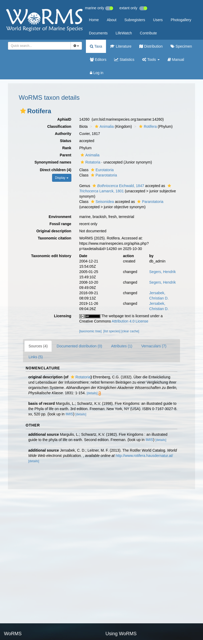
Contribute (148, 33)
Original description (53, 231)
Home (94, 20)
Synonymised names (52, 162)
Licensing (62, 316)
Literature (120, 46)
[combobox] (39, 46)
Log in (96, 73)
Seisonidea (102, 201)
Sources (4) (38, 346)
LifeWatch (124, 33)
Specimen (181, 46)
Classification (59, 126)
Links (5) (36, 357)
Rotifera (147, 126)
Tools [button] (150, 59)
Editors (98, 59)
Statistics (124, 59)
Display (61, 178)
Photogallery (181, 20)
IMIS (69, 414)
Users (158, 20)
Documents (98, 33)
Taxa (96, 46)
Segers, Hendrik (162, 272)
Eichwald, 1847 (117, 186)
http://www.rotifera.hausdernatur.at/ (144, 455)
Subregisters (134, 20)
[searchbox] (37, 45)
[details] (92, 393)
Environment (60, 217)
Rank (66, 148)
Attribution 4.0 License (130, 321)
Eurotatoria (102, 170)
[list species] (112, 331)
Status (65, 141)
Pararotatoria (103, 175)
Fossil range (60, 224)
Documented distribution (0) (79, 346)
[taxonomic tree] (90, 331)
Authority (63, 133)
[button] (23, 111)
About (112, 20)
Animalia (104, 126)
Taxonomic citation (54, 238)
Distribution (151, 46)
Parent (65, 155)
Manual (176, 59)
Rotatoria (89, 162)
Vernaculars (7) (153, 346)
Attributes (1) (121, 346)
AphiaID (64, 119)
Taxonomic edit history (51, 256)
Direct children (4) (55, 170)
